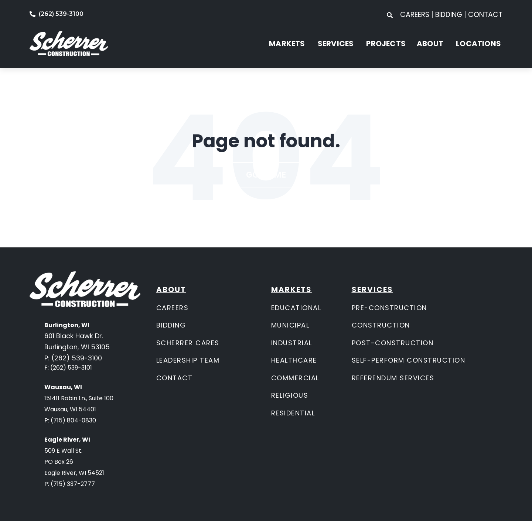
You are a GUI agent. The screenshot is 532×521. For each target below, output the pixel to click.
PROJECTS (386, 43)
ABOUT (430, 43)
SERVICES (336, 43)
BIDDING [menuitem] (448, 15)
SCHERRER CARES (187, 342)
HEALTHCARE (294, 360)
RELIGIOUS (289, 395)
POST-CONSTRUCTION (393, 342)
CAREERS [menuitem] (415, 15)
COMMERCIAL (295, 378)
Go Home (266, 175)
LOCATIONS (478, 43)
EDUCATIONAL (296, 307)
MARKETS (287, 43)
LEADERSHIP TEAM (188, 360)
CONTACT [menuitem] (485, 15)
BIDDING (171, 325)
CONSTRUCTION (381, 325)
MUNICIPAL (290, 325)
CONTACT (174, 378)
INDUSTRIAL (291, 342)
